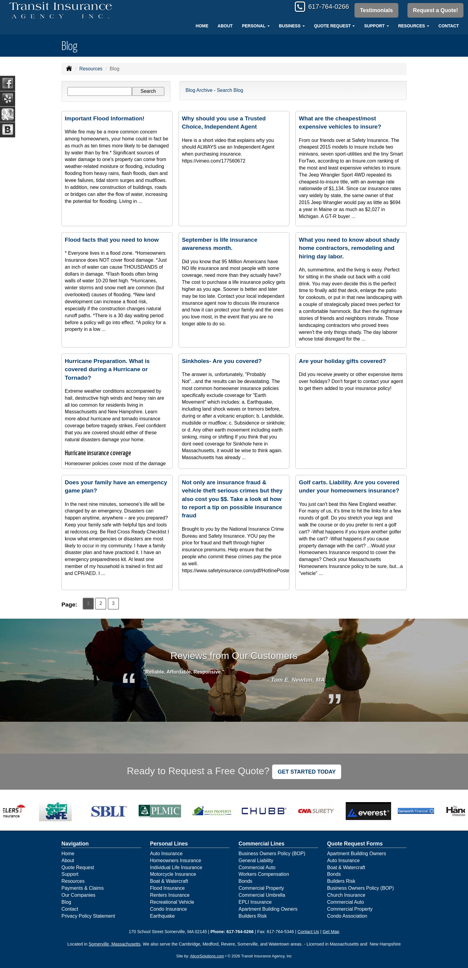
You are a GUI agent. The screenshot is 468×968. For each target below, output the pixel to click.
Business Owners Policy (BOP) (272, 853)
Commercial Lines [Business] (262, 844)
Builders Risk (253, 916)
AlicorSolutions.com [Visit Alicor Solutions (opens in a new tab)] (207, 956)
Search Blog (230, 90)
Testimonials (376, 10)
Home (202, 25)
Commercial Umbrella (262, 895)
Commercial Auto (257, 867)
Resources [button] (413, 25)
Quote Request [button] (334, 25)
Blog (66, 902)
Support (69, 874)
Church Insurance (346, 895)
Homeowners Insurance (175, 860)
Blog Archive (199, 90)
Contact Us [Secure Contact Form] (308, 931)
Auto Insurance (166, 853)
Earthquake (162, 916)
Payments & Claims (82, 888)
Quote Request (77, 867)
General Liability (256, 860)
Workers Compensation (264, 874)
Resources (90, 68)
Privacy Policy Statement (88, 916)
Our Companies (78, 895)
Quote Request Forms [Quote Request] (355, 844)
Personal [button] (255, 25)
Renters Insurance (170, 895)
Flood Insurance (167, 888)
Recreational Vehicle (172, 902)
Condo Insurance (168, 909)
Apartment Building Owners (268, 909)
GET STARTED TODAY (307, 772)
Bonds (245, 881)
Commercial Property (261, 888)
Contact (448, 25)
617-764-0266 (327, 7)
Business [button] (292, 25)
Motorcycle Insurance (173, 874)
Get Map (331, 931)
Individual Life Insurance (176, 867)
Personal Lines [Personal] (169, 844)
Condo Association (347, 916)
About (225, 25)
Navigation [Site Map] (75, 844)
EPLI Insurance (255, 902)
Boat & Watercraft (169, 881)
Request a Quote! (435, 10)
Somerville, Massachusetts (114, 944)
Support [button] (376, 25)
